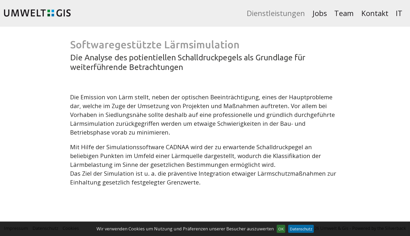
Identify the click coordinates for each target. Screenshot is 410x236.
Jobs (319, 13)
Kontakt (374, 13)
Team (344, 13)
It (399, 13)
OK (281, 228)
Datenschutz (301, 228)
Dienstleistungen (276, 13)
